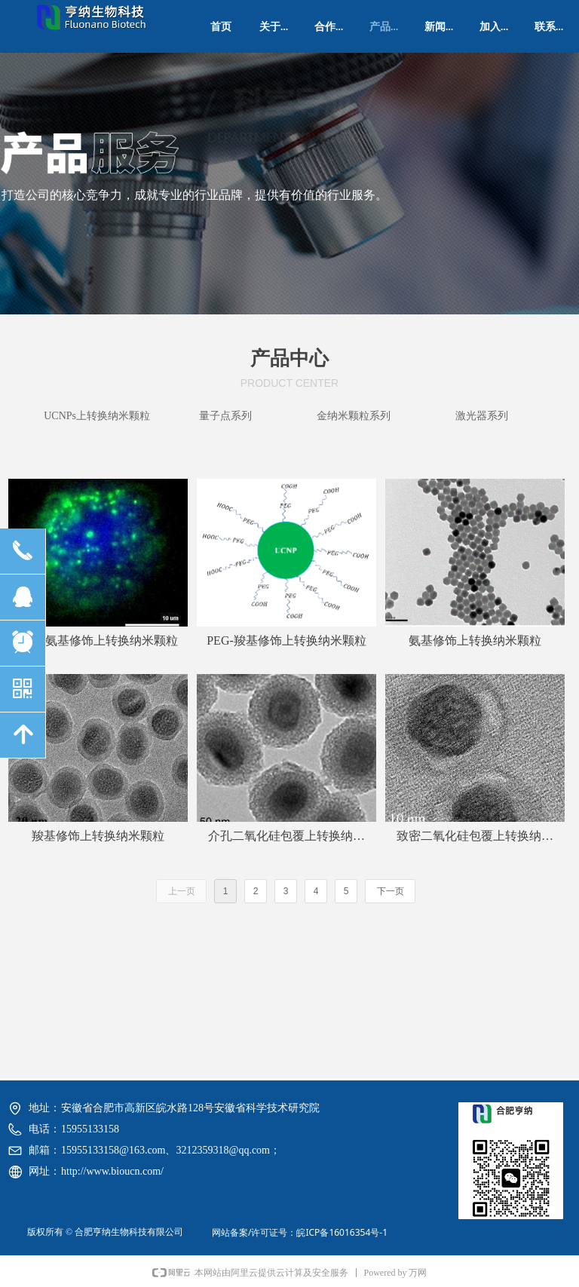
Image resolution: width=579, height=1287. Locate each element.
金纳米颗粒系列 (354, 415)
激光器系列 (481, 415)
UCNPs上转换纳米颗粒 (97, 415)
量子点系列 (225, 415)
